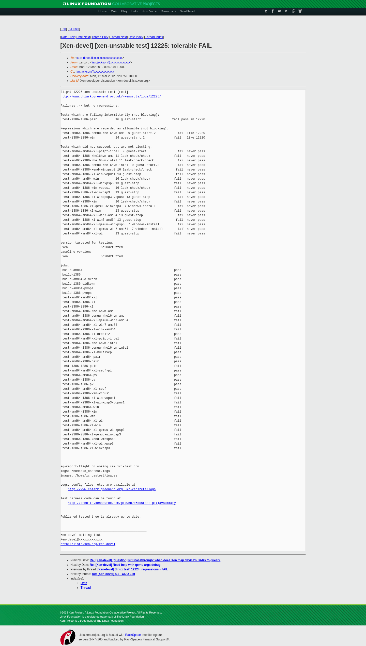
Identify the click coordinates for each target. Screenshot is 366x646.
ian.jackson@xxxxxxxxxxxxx (111, 62)
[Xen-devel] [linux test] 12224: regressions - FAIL (133, 569)
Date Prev (67, 37)
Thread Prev (100, 37)
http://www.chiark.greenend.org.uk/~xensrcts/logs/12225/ (110, 96)
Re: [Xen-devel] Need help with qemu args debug (125, 565)
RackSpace (133, 635)
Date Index (136, 37)
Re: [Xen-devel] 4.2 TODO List (113, 574)
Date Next (83, 37)
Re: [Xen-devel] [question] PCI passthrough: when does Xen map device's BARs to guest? (155, 560)
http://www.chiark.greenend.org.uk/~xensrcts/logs (112, 489)
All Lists (74, 29)
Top (63, 29)
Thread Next (118, 37)
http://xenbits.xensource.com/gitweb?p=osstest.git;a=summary (122, 503)
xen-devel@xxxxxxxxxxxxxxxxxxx (100, 58)
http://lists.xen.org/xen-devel (87, 544)
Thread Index (154, 37)
